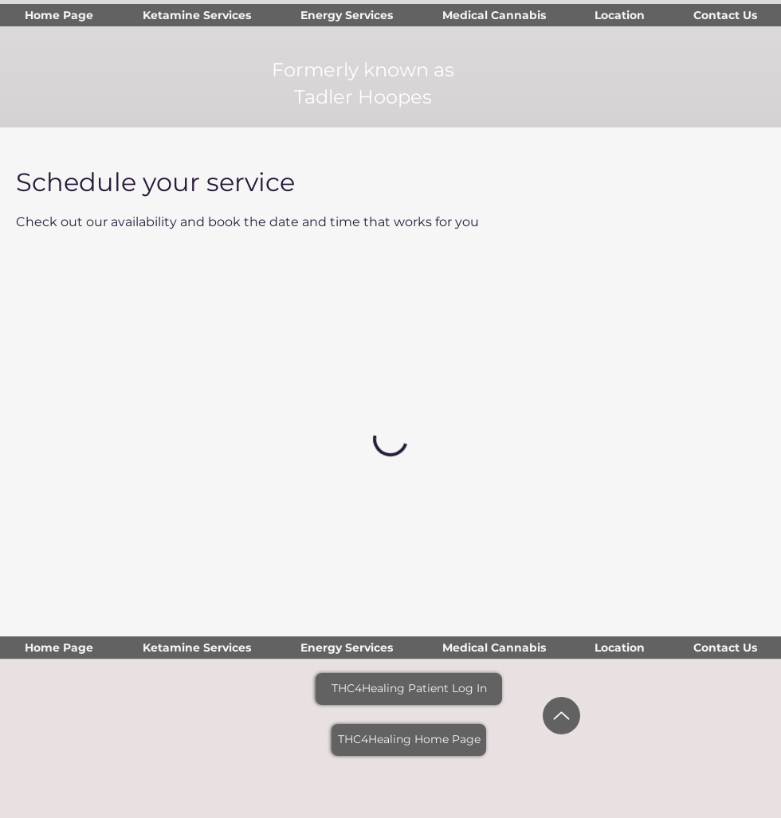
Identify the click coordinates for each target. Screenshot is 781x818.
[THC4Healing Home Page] (409, 740)
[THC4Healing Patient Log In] (409, 689)
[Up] (561, 715)
